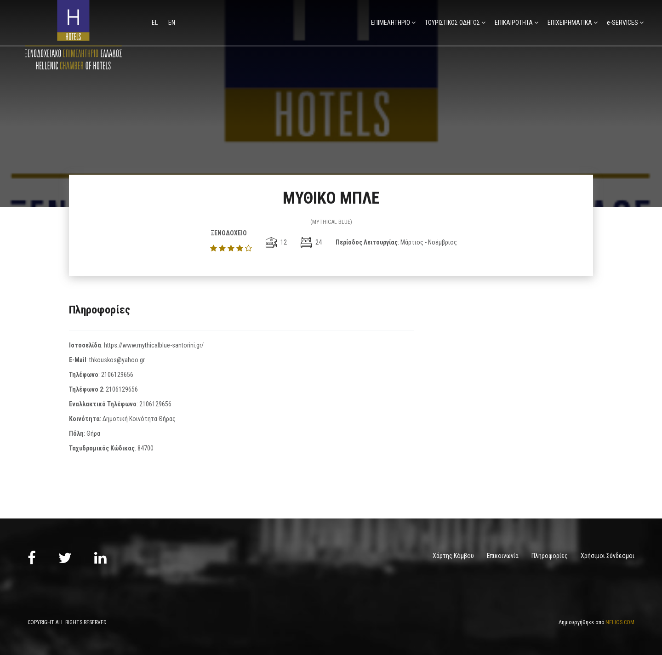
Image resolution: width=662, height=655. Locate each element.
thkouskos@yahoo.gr (117, 360)
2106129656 (117, 374)
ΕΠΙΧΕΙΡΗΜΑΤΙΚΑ (570, 22)
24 (311, 242)
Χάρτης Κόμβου (453, 555)
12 (276, 242)
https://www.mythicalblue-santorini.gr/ (154, 345)
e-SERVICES (622, 22)
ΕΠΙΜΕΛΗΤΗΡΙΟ (390, 22)
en (171, 22)
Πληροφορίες (549, 555)
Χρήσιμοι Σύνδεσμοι (607, 555)
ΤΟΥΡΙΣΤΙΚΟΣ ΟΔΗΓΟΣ (452, 22)
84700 (145, 448)
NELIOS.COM (619, 622)
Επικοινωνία (503, 555)
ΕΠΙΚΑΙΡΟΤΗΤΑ (514, 22)
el (155, 22)
